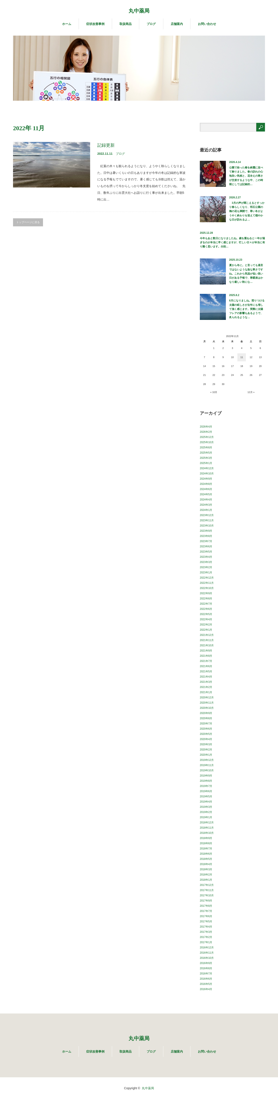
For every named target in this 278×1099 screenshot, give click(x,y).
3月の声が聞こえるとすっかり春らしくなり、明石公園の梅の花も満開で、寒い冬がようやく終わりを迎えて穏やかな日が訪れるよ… (247, 211)
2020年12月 (207, 697)
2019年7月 (206, 786)
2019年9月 (206, 775)
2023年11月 (207, 520)
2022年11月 (207, 582)
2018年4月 (206, 864)
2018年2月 (206, 874)
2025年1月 (206, 463)
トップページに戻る (28, 222)
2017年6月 (206, 916)
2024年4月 (206, 499)
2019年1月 (206, 817)
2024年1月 (206, 510)
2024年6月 (206, 489)
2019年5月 (206, 796)
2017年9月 (206, 900)
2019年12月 (207, 760)
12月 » (250, 392)
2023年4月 (206, 556)
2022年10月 (207, 588)
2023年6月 (206, 546)
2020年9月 (206, 713)
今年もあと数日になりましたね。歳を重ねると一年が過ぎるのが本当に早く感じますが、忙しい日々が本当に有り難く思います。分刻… (232, 242)
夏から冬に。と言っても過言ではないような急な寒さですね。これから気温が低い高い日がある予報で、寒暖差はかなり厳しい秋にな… (246, 273)
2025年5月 (206, 452)
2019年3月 (206, 806)
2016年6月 (206, 978)
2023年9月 (206, 530)
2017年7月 (206, 911)
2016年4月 (206, 989)
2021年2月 (206, 687)
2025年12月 (207, 437)
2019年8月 (206, 780)
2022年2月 (206, 624)
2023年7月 (206, 541)
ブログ (151, 24)
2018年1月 (206, 879)
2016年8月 (206, 968)
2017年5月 (206, 921)
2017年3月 (206, 931)
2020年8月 (206, 718)
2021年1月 (206, 692)
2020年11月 (207, 702)
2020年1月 (206, 754)
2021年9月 (206, 650)
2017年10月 (207, 895)
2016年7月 (206, 973)
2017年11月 (207, 890)
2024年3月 (206, 504)
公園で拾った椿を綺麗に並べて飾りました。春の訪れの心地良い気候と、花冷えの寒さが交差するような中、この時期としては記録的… (246, 176)
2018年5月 (206, 858)
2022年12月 (207, 577)
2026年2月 (206, 431)
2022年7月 (206, 603)
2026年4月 (206, 426)
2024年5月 (206, 494)
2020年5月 (206, 733)
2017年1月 (206, 942)
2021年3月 (206, 681)
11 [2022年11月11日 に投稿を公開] (241, 357)
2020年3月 (206, 744)
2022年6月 (206, 608)
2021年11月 (207, 640)
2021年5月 (206, 671)
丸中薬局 (139, 11)
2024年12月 (207, 468)
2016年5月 (206, 983)
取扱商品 (125, 24)
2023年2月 (206, 567)
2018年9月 (206, 838)
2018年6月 (206, 853)
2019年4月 (206, 801)
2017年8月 (206, 905)
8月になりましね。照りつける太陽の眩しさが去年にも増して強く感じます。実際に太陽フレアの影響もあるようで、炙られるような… (247, 309)
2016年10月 (207, 957)
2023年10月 (207, 525)
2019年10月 (207, 770)
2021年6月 (206, 666)
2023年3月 (206, 562)
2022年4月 (206, 619)
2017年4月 (206, 926)
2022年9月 (206, 593)
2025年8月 (206, 447)
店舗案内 (177, 24)
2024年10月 (207, 473)
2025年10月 (207, 442)
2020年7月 (206, 723)
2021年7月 (206, 661)
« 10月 (213, 392)
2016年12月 (207, 947)
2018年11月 (207, 827)
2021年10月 (207, 645)
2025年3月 (206, 457)
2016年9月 (206, 963)
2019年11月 (207, 765)
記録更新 (106, 145)
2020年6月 (206, 728)
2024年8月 (206, 483)
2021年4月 (206, 676)
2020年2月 (206, 749)
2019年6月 (206, 791)
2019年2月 (206, 812)
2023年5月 (206, 551)
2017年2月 (206, 937)
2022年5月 (206, 614)
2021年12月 (207, 635)
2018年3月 (206, 869)
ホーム (66, 24)
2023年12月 (207, 515)
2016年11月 (207, 952)
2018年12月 (207, 822)
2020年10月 (207, 707)
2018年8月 (206, 843)
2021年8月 (206, 655)
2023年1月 (206, 572)
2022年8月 (206, 598)
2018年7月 (206, 848)
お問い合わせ (207, 24)
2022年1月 (206, 629)
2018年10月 (207, 832)
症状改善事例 (95, 24)
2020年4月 (206, 739)
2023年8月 (206, 536)
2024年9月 (206, 478)
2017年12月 (207, 885)
